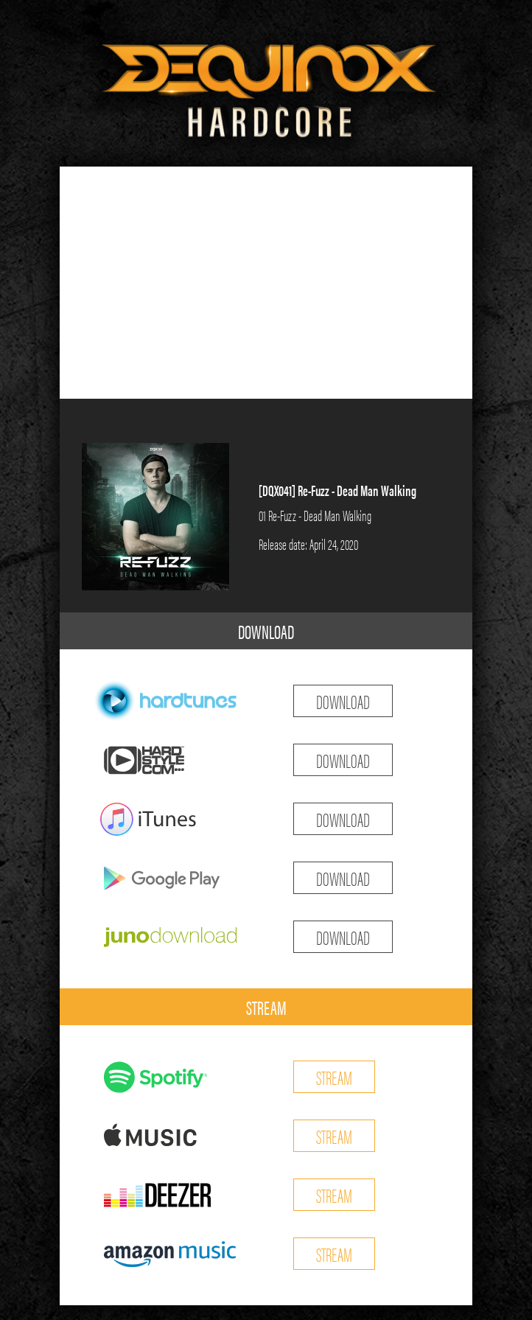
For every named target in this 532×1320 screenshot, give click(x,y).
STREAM (266, 1007)
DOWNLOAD (266, 631)
